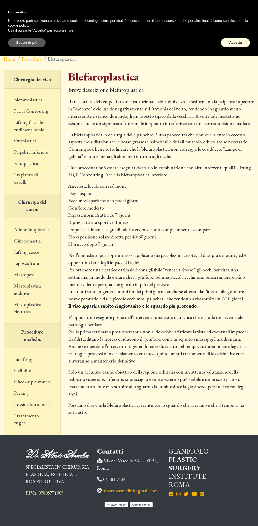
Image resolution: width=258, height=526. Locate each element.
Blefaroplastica (28, 100)
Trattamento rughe (26, 419)
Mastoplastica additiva (27, 289)
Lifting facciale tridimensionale (29, 126)
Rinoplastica (26, 163)
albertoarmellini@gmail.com (130, 491)
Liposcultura (26, 263)
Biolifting (23, 359)
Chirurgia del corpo (32, 206)
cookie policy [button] (18, 25)
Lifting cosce (26, 252)
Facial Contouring (32, 111)
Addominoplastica (31, 229)
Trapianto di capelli (26, 178)
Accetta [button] (235, 43)
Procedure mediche (32, 335)
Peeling (21, 393)
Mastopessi (25, 274)
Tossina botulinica (31, 404)
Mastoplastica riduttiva (27, 308)
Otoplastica (25, 141)
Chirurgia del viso (32, 79)
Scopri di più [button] (27, 43)
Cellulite (22, 370)
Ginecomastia (27, 241)
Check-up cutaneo (32, 382)
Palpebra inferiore (31, 152)
